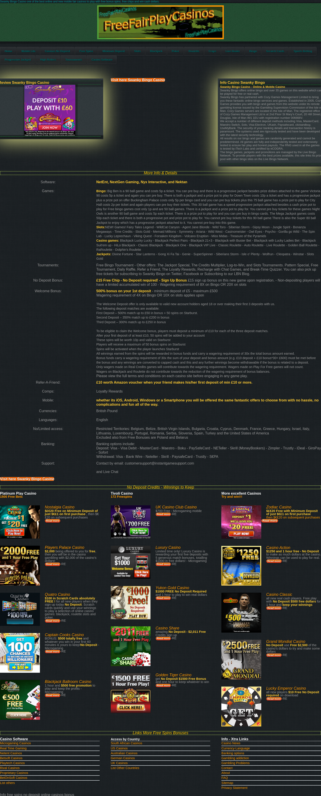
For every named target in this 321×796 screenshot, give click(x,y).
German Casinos (125, 711)
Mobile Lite (38, 55)
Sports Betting (23, 63)
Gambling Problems (231, 716)
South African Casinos (128, 696)
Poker (185, 55)
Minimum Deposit (123, 55)
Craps (222, 55)
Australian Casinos (126, 706)
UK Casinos (122, 716)
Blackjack (166, 55)
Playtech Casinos (21, 716)
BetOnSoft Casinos (22, 730)
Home (18, 55)
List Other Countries (127, 721)
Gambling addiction (230, 711)
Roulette (203, 55)
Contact (223, 721)
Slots (147, 55)
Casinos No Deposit (67, 55)
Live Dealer (242, 55)
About (222, 726)
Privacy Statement (230, 740)
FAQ (221, 730)
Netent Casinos (20, 706)
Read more (59, 488)
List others (16, 735)
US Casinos (122, 701)
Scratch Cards (285, 55)
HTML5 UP (189, 771)
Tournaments (111, 63)
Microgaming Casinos (24, 696)
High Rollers (86, 63)
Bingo (263, 55)
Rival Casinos (19, 721)
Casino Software (139, 63)
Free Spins (96, 55)
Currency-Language (231, 701)
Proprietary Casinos (23, 726)
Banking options (228, 706)
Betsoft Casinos (20, 711)
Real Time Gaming (22, 701)
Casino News (227, 696)
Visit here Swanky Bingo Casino (153, 82)
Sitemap (223, 735)
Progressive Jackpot (55, 63)
